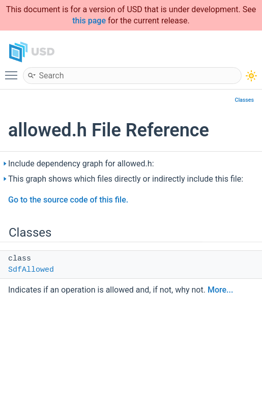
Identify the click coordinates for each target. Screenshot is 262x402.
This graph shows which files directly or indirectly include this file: (125, 179)
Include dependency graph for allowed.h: (81, 163)
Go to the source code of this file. (68, 200)
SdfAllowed (31, 270)
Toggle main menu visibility (13, 71)
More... (220, 290)
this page (89, 20)
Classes (244, 100)
